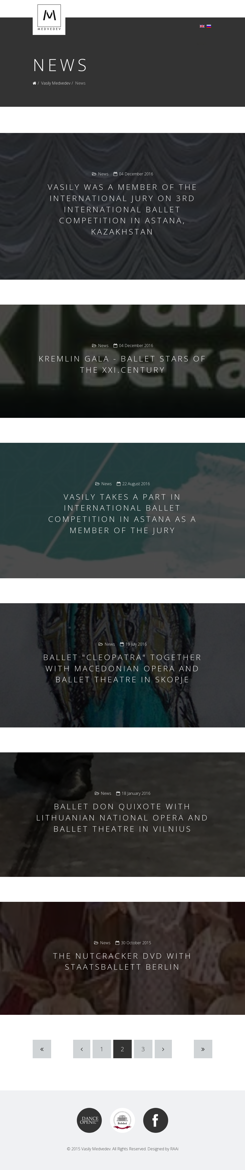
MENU (204, 43)
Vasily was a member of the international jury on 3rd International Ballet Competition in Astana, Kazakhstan (123, 209)
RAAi (174, 1149)
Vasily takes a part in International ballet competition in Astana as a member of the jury (122, 513)
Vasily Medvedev (55, 83)
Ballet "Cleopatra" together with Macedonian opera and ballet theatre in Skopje (122, 668)
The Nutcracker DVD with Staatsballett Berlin (122, 961)
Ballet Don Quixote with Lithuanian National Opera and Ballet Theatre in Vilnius (122, 817)
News (103, 174)
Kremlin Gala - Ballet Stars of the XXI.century (122, 364)
